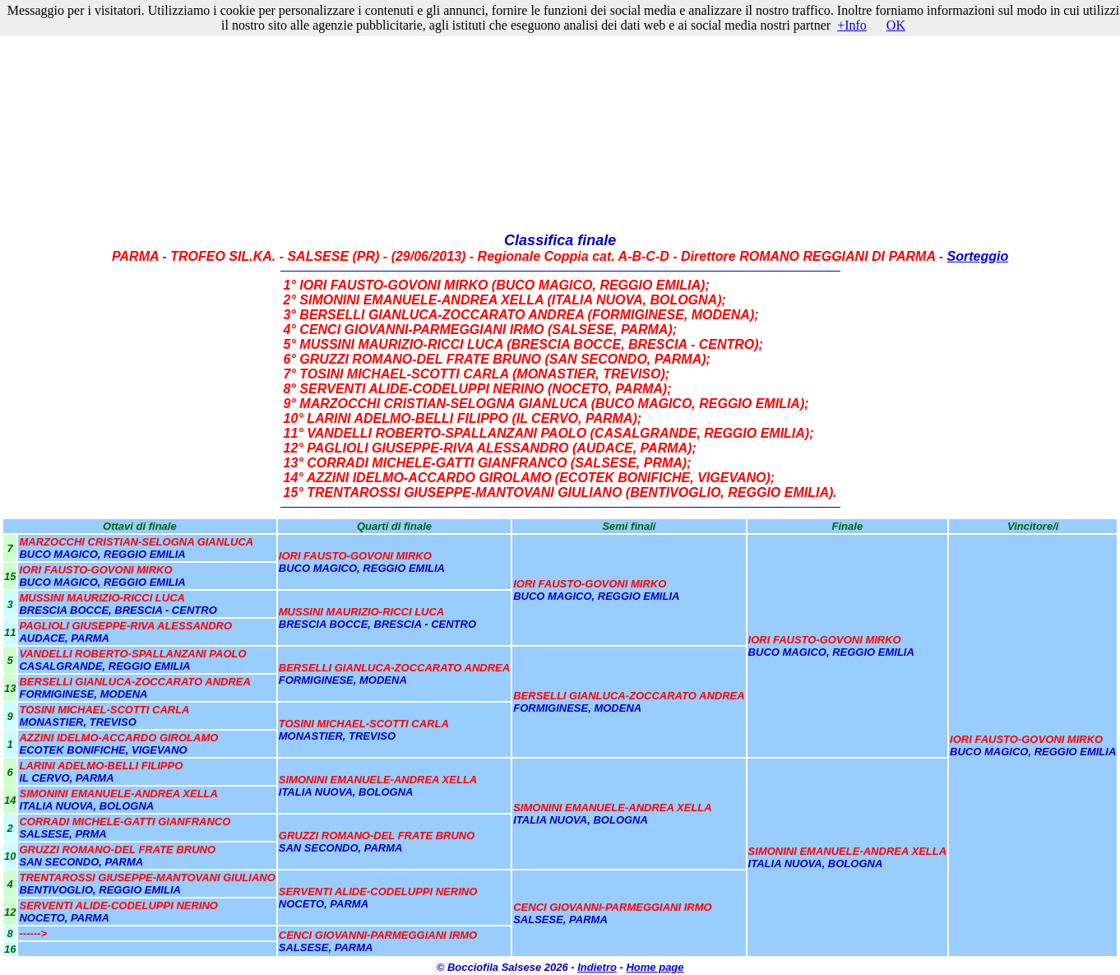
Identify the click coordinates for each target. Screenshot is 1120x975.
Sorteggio (978, 256)
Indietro (597, 967)
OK (895, 25)
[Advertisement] (560, 117)
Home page (654, 967)
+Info (852, 25)
